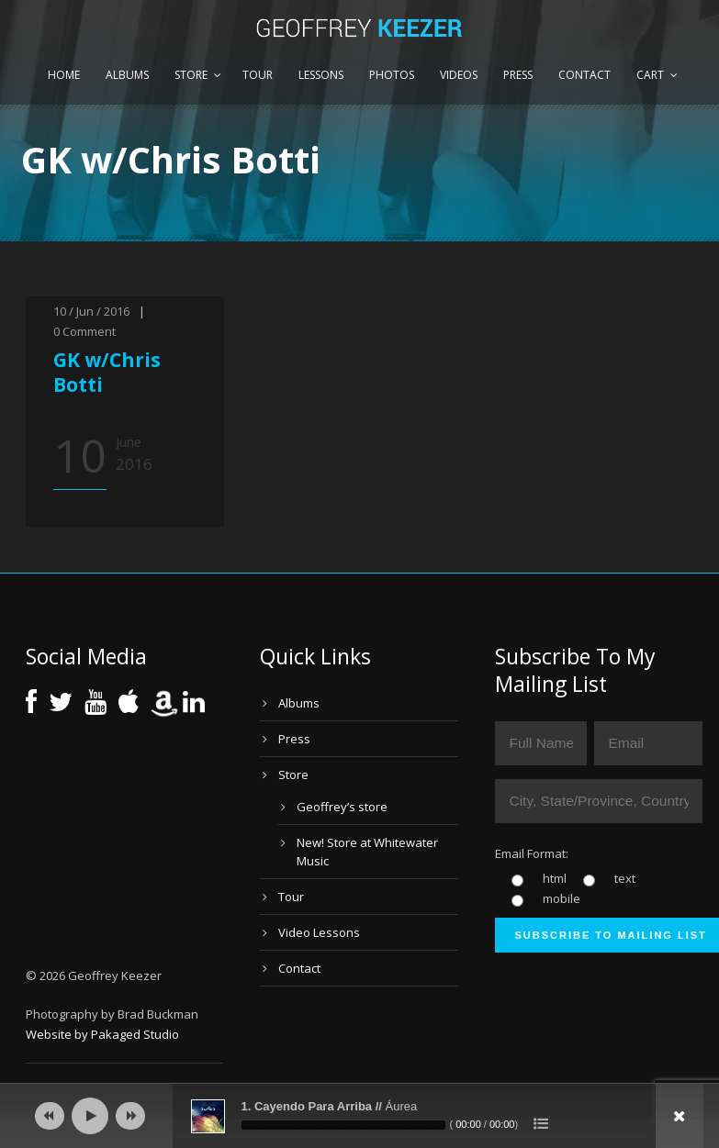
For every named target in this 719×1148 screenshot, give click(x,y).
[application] (360, 1116)
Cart (650, 75)
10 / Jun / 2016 (91, 311)
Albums (127, 75)
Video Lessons (319, 932)
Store (191, 75)
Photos (391, 75)
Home (64, 75)
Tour (257, 75)
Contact (584, 75)
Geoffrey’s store (342, 806)
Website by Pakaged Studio (102, 1034)
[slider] (343, 1125)
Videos (458, 75)
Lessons (320, 75)
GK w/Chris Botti (107, 372)
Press (518, 75)
